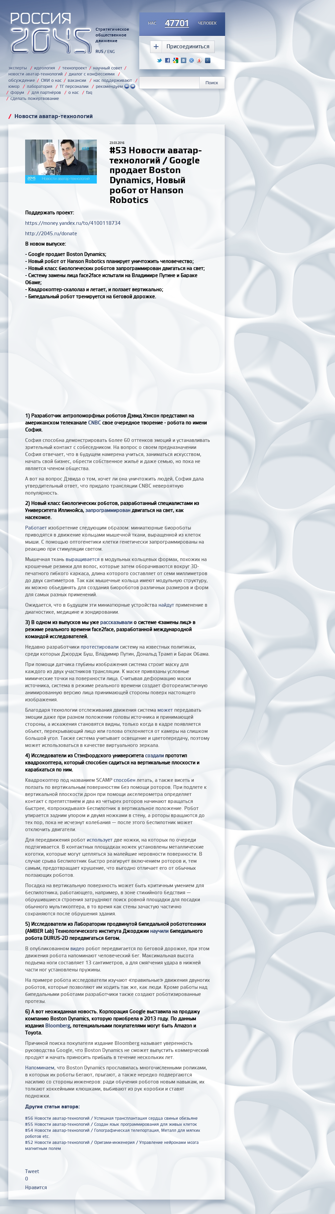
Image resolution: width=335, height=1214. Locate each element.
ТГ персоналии (74, 86)
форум (17, 92)
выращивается (82, 559)
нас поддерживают (112, 80)
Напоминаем (39, 1067)
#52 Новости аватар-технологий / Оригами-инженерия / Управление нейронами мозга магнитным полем (112, 1145)
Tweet (32, 1171)
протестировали (100, 646)
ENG (111, 51)
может (165, 709)
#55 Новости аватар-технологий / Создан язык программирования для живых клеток (111, 1124)
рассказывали (116, 622)
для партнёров (46, 92)
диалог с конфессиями (92, 74)
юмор (13, 86)
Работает (36, 527)
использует (100, 839)
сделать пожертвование (34, 98)
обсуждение (21, 80)
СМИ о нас (51, 80)
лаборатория (39, 86)
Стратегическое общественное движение (112, 35)
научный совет (107, 68)
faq (89, 92)
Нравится (36, 1187)
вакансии (77, 80)
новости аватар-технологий (35, 74)
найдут (166, 604)
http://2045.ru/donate (51, 233)
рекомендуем (115, 86)
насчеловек (182, 23)
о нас (73, 92)
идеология (44, 68)
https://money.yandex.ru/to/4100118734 (73, 222)
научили (159, 930)
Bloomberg (57, 1025)
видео (77, 948)
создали (154, 755)
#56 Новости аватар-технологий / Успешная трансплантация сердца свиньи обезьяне (111, 1118)
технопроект (74, 68)
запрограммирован (107, 510)
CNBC (94, 422)
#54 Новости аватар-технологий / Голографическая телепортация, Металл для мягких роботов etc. (112, 1133)
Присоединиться (187, 46)
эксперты (17, 68)
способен (124, 779)
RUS (99, 51)
